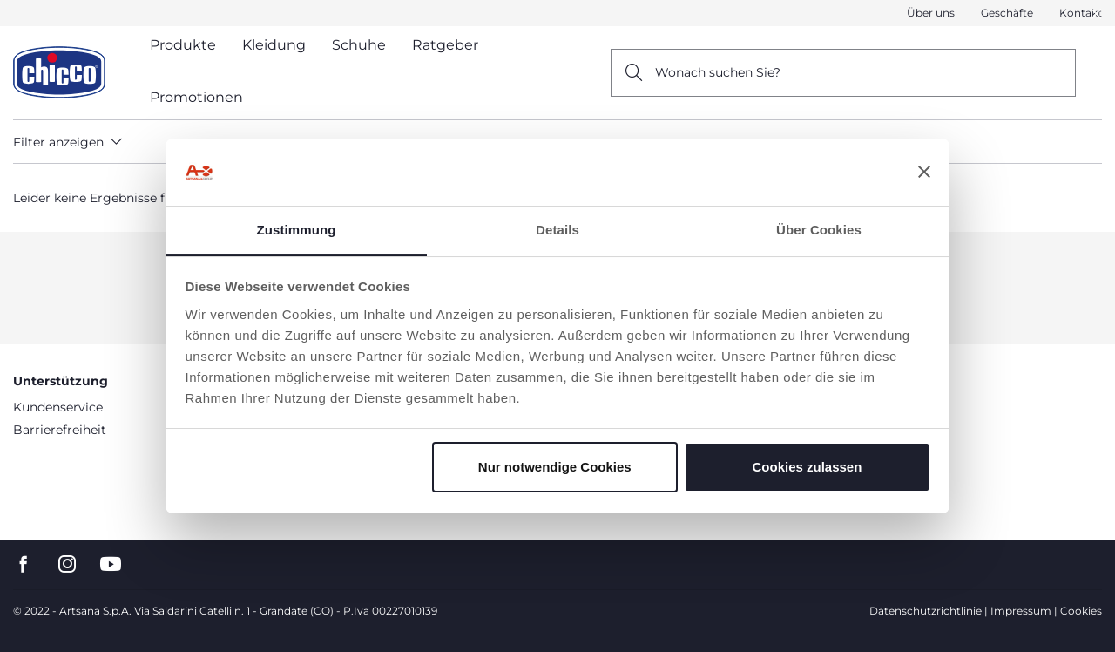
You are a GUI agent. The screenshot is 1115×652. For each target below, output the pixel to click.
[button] (1096, 14)
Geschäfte (1007, 12)
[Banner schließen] (924, 172)
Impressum (1020, 610)
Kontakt (1080, 12)
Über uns (931, 12)
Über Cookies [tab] (819, 229)
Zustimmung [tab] (296, 229)
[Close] (1096, 13)
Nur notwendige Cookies (555, 466)
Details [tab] (557, 229)
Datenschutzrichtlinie (925, 610)
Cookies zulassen (807, 466)
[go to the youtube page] (110, 564)
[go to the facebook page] (23, 564)
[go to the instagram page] (67, 564)
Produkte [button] (183, 45)
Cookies (1081, 610)
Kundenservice (58, 407)
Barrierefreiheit (59, 430)
